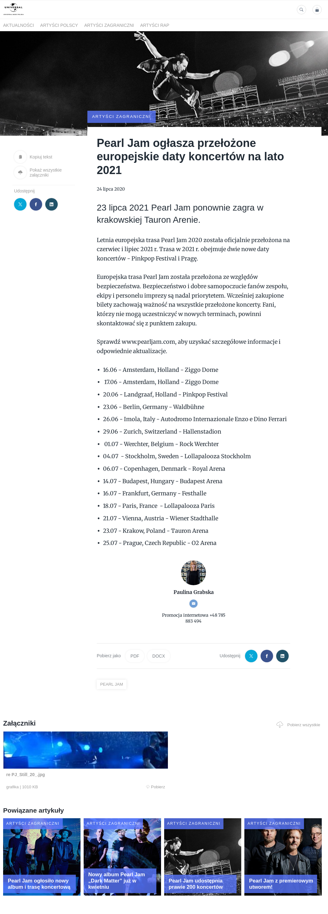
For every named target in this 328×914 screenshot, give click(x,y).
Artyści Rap (154, 25)
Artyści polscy (59, 25)
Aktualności (18, 25)
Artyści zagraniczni (109, 25)
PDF (134, 638)
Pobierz (67, 769)
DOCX (158, 638)
